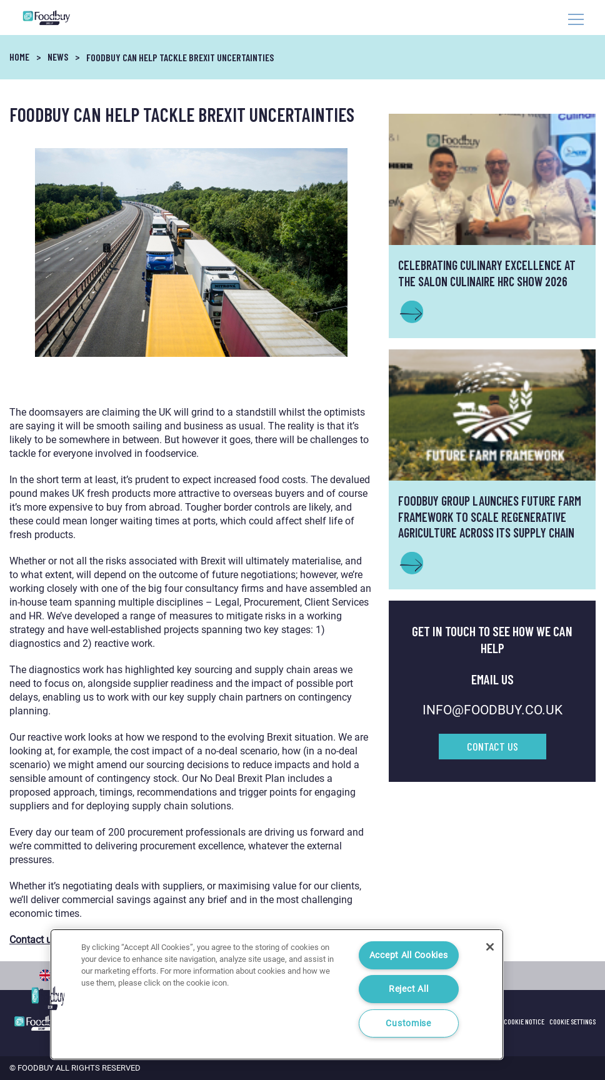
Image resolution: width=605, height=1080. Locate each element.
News (58, 56)
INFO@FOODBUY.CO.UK (492, 710)
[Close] (490, 947)
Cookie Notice (524, 1021)
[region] (277, 994)
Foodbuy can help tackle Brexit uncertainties (180, 57)
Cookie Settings (572, 1021)
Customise (408, 1023)
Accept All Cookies (408, 955)
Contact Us (492, 746)
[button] (48, 998)
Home (19, 56)
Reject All (408, 989)
